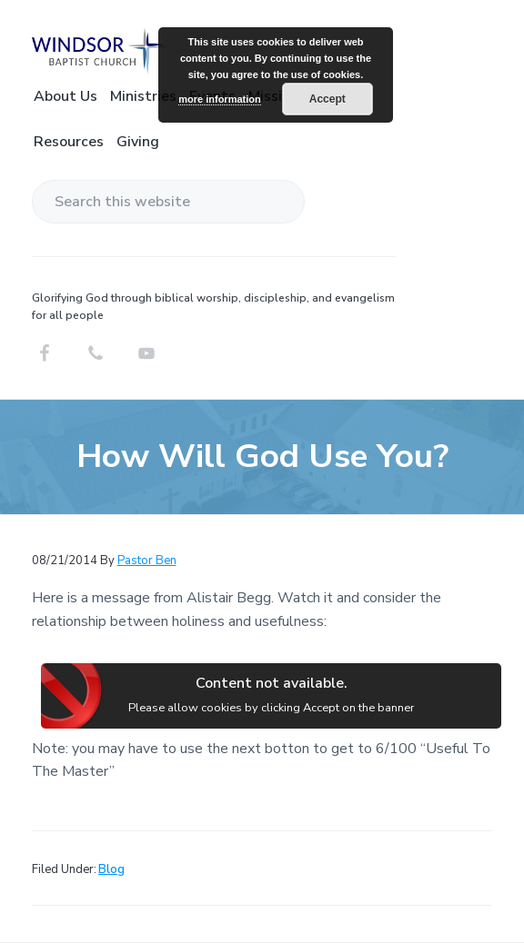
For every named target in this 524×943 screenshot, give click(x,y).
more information (219, 99)
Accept (327, 99)
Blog (111, 869)
